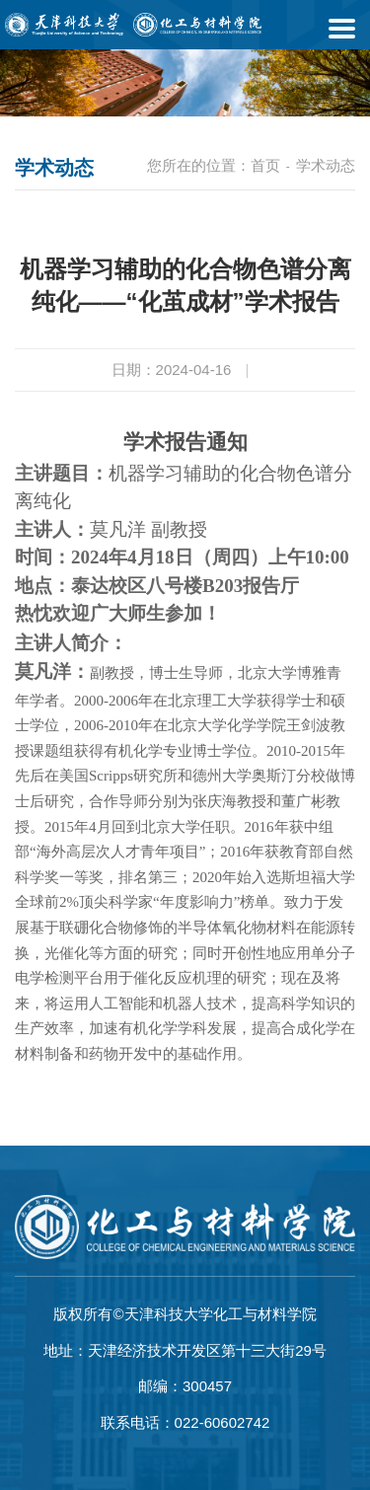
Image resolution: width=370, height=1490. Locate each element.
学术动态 (325, 165)
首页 (265, 165)
